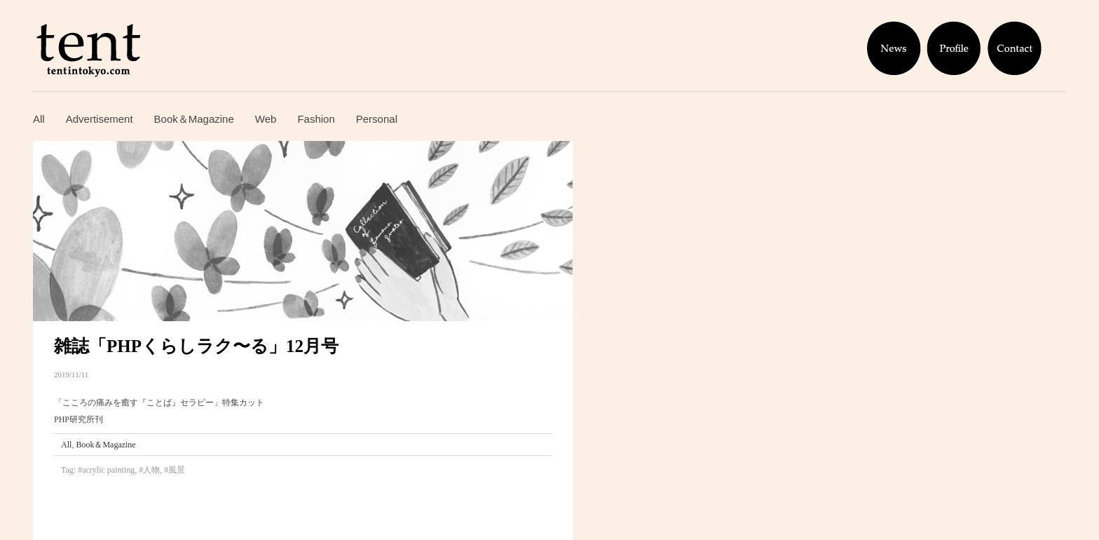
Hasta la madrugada (52, 503)
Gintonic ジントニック (52, 527)
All (39, 119)
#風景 (174, 470)
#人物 (149, 470)
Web (266, 119)
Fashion (315, 119)
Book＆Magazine (194, 119)
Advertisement (99, 119)
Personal (376, 119)
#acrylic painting (106, 470)
